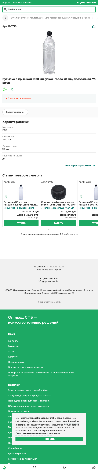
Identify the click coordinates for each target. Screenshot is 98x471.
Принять (49, 439)
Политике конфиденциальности (33, 433)
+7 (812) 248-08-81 (49, 278)
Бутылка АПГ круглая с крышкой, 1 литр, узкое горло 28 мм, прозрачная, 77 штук (20, 203)
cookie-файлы (40, 418)
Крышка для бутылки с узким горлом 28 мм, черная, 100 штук (58, 203)
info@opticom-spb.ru (49, 281)
